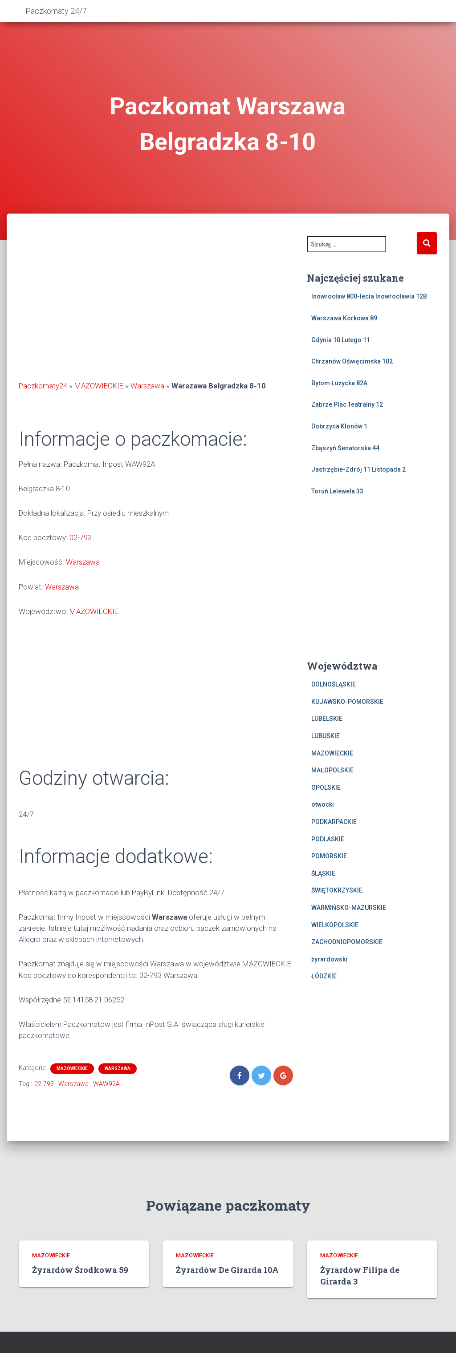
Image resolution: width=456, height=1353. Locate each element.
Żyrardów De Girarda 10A (227, 1269)
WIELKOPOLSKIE (334, 925)
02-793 (80, 537)
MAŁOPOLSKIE (332, 770)
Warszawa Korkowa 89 (344, 318)
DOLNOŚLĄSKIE (333, 684)
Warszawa (147, 385)
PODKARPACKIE (334, 821)
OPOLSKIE (326, 787)
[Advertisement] (156, 307)
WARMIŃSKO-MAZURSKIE (348, 907)
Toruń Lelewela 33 (337, 491)
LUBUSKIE (325, 735)
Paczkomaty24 (43, 385)
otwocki (322, 804)
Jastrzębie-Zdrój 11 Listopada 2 (358, 469)
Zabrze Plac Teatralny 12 (347, 404)
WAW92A (106, 1083)
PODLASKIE (327, 839)
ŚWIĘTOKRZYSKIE (336, 890)
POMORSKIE (329, 856)
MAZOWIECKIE (98, 385)
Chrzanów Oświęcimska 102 (352, 361)
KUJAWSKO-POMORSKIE (347, 701)
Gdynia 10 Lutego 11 (340, 339)
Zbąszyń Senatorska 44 (345, 448)
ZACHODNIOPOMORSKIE (347, 941)
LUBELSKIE (326, 718)
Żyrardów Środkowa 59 (80, 1269)
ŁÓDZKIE (324, 976)
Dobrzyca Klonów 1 (339, 426)
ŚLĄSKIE (323, 873)
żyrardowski (329, 959)
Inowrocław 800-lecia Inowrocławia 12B (369, 296)
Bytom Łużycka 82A (339, 383)
